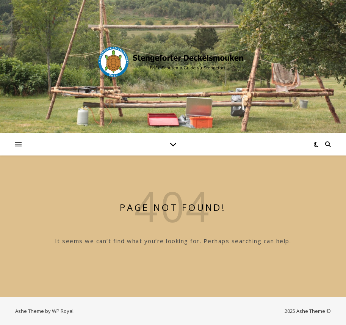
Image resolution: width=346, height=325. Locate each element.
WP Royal (63, 311)
